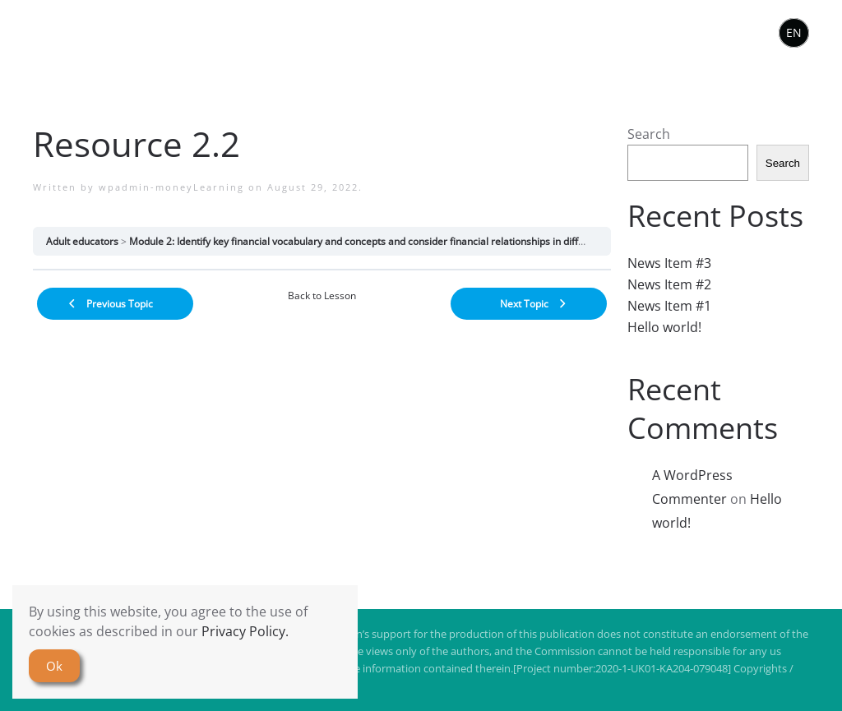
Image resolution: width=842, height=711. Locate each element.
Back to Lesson (322, 295)
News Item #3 (669, 263)
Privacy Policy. (245, 631)
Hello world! (664, 327)
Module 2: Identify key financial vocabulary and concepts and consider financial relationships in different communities (396, 241)
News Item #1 (669, 306)
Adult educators (82, 241)
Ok (54, 666)
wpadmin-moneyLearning (171, 187)
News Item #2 (669, 284)
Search (648, 134)
